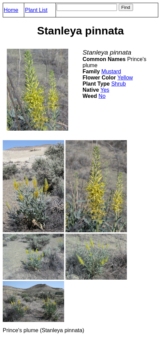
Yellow (125, 77)
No (102, 96)
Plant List (36, 10)
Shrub (118, 84)
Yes (104, 90)
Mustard (111, 71)
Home (11, 10)
